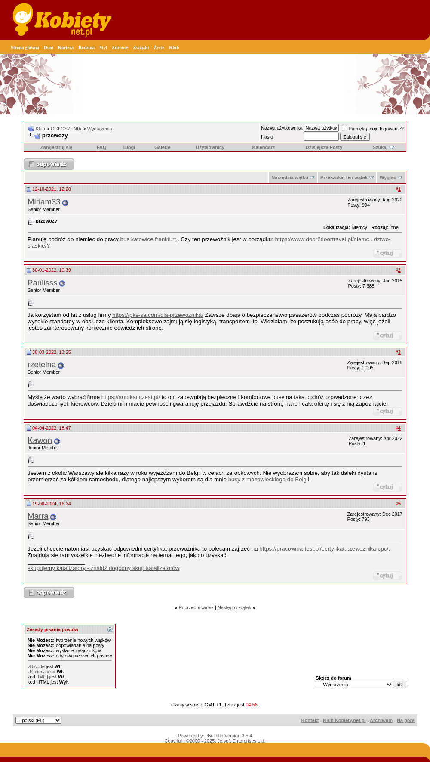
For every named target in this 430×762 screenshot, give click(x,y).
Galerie (162, 147)
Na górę (406, 720)
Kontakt (310, 720)
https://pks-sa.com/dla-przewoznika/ (157, 315)
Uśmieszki (38, 671)
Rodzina (86, 47)
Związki (141, 47)
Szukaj (380, 147)
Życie (159, 47)
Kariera (66, 47)
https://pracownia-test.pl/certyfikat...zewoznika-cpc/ (323, 548)
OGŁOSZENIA (66, 128)
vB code (36, 666)
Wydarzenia (99, 128)
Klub (174, 47)
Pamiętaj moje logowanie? (373, 128)
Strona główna (25, 47)
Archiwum (381, 720)
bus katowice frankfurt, (149, 239)
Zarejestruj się (56, 147)
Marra (38, 515)
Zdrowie (120, 47)
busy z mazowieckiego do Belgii (268, 479)
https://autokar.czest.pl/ (130, 397)
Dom (48, 47)
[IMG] (42, 676)
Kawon (40, 440)
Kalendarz (263, 147)
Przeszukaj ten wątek (344, 177)
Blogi (129, 147)
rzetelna (42, 364)
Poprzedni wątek (196, 607)
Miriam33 (44, 201)
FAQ (102, 147)
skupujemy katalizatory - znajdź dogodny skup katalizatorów (103, 568)
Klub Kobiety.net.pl (344, 720)
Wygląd (388, 177)
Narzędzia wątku (289, 177)
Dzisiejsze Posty (324, 147)
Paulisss (42, 282)
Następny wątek (234, 607)
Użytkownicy (210, 147)
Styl (103, 47)
